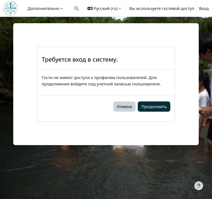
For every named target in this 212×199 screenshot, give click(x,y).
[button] (76, 8)
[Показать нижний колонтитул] (198, 185)
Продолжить (154, 106)
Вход (204, 8)
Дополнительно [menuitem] (43, 8)
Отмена (124, 106)
